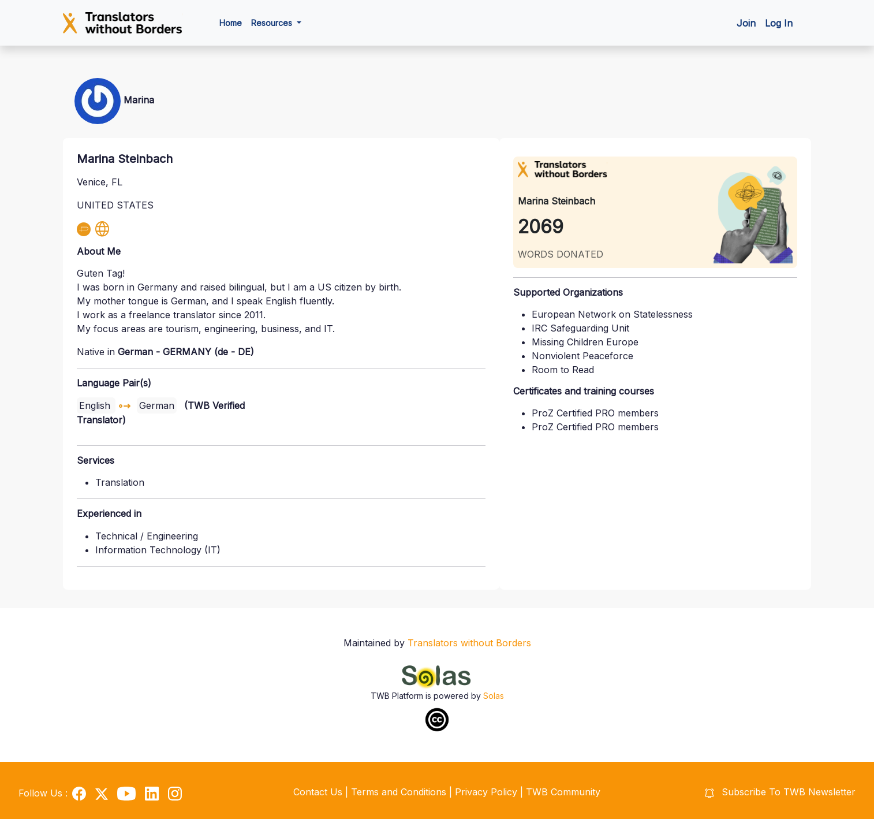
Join (746, 23)
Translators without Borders (469, 643)
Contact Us (317, 792)
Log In (779, 23)
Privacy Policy (487, 792)
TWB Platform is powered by (427, 696)
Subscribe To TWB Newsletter (780, 792)
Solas (493, 696)
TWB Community (563, 792)
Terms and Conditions (400, 792)
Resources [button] (272, 23)
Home (230, 23)
